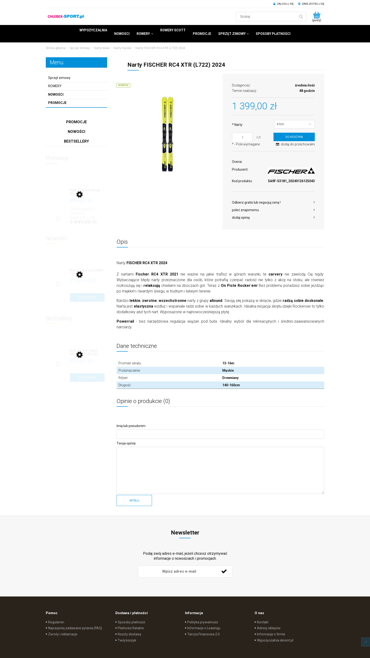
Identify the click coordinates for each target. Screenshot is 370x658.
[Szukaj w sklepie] (267, 16)
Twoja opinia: (126, 443)
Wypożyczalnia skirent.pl (275, 640)
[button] (273, 202)
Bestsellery (76, 141)
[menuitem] (93, 30)
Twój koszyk (127, 640)
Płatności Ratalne (131, 628)
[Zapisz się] (224, 571)
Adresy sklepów (269, 628)
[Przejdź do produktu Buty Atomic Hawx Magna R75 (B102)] (87, 352)
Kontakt (263, 622)
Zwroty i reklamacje (62, 634)
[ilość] (242, 137)
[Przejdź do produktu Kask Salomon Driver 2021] (87, 192)
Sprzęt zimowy (59, 78)
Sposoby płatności (131, 622)
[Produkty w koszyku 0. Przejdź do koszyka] (316, 16)
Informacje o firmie (271, 634)
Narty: (237, 125)
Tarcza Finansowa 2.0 (203, 634)
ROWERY (55, 86)
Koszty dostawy (129, 634)
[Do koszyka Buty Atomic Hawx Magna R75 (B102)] (87, 377)
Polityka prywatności (202, 622)
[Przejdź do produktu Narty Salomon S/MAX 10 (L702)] (87, 272)
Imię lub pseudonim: (131, 426)
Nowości (55, 94)
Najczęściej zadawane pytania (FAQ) (75, 628)
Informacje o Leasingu (203, 628)
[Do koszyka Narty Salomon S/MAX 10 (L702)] (87, 297)
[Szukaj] (300, 16)
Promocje (57, 103)
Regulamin (56, 622)
